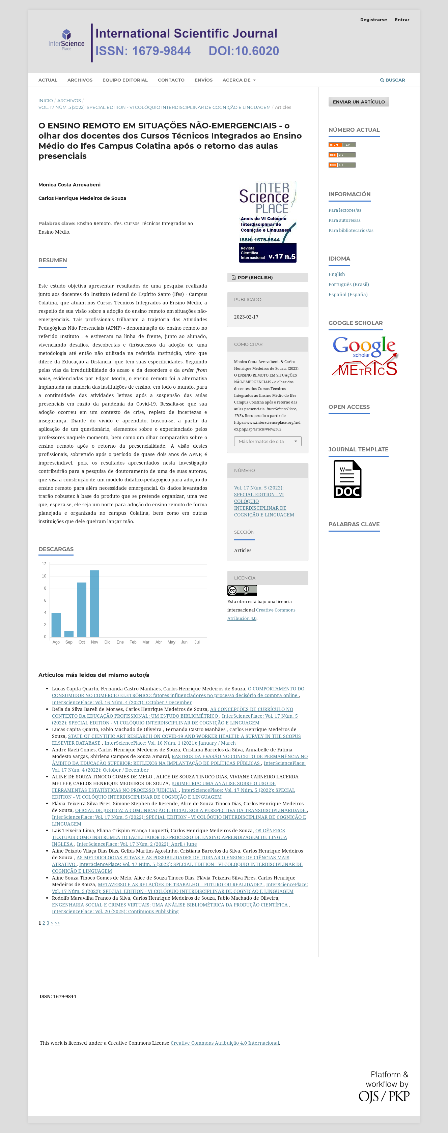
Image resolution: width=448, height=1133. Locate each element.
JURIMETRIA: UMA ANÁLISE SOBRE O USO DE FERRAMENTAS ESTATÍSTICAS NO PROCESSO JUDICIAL (164, 786)
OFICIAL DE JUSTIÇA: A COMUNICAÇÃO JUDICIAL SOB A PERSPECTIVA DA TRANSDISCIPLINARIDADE (191, 810)
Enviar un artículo (359, 102)
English (337, 274)
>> (57, 923)
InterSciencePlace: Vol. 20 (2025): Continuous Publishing (115, 911)
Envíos (204, 80)
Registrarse (373, 19)
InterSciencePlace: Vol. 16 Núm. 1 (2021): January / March (170, 743)
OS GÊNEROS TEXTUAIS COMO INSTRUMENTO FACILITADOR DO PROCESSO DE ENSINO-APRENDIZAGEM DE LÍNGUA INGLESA (169, 837)
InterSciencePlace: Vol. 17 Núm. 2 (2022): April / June (137, 844)
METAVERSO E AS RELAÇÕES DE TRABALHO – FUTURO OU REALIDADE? (180, 884)
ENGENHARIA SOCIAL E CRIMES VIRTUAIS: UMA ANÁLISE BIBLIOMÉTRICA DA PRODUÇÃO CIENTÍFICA (170, 904)
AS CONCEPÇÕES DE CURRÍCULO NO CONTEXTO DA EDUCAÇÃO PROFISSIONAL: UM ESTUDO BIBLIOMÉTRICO (172, 712)
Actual (47, 80)
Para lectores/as (345, 210)
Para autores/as (345, 220)
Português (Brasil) (349, 284)
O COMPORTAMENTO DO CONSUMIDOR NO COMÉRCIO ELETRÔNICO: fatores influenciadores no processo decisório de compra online (178, 691)
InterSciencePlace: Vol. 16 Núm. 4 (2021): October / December (122, 702)
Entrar (402, 19)
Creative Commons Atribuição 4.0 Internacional (225, 1043)
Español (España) (348, 294)
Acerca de (237, 80)
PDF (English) (254, 277)
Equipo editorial (125, 80)
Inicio (45, 100)
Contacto (171, 80)
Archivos (79, 80)
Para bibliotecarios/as (351, 230)
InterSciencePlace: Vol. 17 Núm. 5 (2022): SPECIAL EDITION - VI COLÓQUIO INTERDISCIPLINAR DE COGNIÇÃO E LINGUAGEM (175, 719)
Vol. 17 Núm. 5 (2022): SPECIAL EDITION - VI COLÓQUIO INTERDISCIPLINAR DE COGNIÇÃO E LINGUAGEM (154, 107)
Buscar (392, 80)
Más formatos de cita (261, 441)
